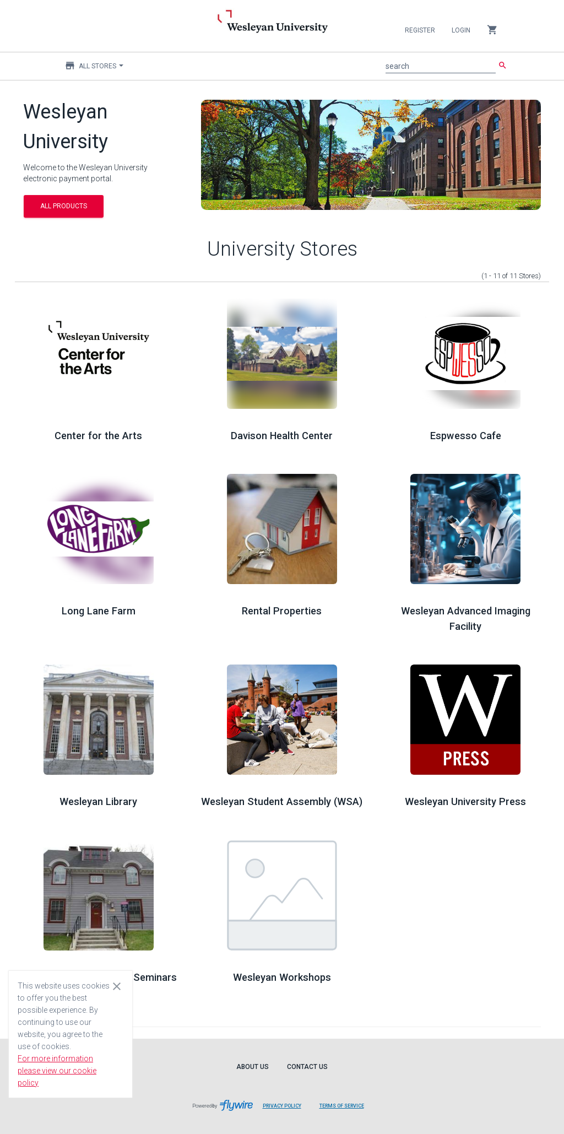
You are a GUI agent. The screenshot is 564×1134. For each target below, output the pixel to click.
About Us (252, 1067)
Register (420, 30)
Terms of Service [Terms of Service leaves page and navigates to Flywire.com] (341, 1106)
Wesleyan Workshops (282, 977)
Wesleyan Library (98, 801)
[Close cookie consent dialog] (116, 985)
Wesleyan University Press (465, 801)
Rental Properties (282, 611)
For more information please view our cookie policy (57, 1070)
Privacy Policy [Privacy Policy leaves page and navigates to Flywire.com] (282, 1106)
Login (461, 30)
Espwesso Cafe (465, 435)
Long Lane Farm (98, 611)
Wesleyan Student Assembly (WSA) (281, 801)
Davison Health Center (282, 435)
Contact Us (307, 1067)
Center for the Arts (98, 435)
